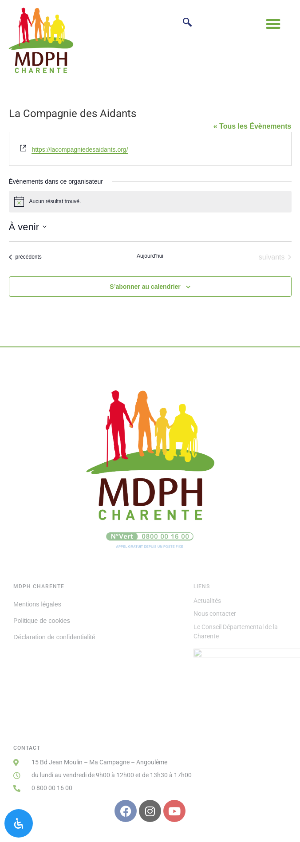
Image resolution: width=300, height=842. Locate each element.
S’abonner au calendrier (145, 286)
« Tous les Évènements (252, 126)
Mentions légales (37, 604)
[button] (273, 23)
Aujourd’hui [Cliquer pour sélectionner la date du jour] (150, 256)
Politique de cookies (41, 620)
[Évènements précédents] (25, 257)
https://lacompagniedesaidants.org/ (80, 149)
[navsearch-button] (187, 23)
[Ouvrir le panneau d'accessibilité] (18, 823)
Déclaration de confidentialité (54, 637)
